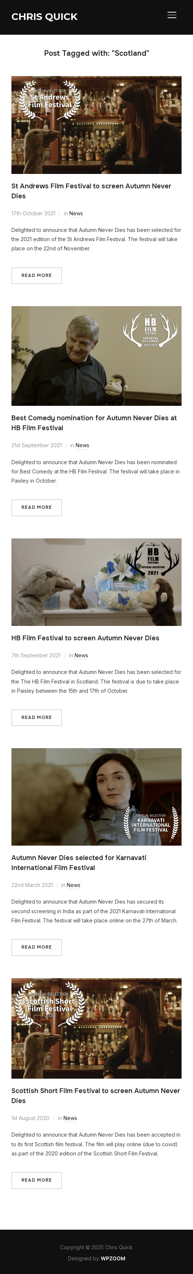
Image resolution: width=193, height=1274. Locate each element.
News (76, 213)
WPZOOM (113, 1258)
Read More (36, 275)
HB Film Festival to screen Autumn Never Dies (85, 638)
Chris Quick (44, 17)
